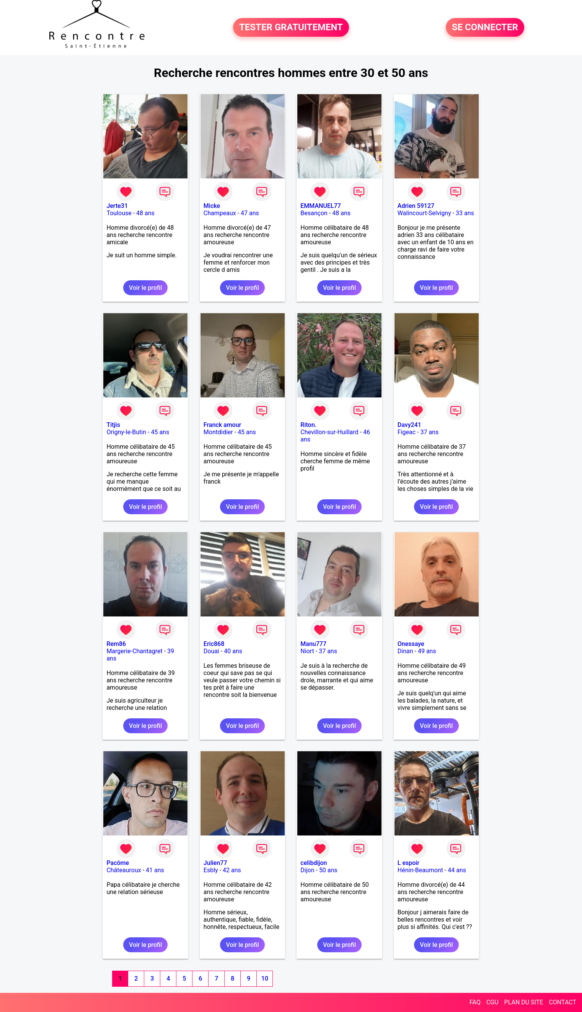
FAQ (475, 1002)
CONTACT (562, 1002)
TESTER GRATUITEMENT (291, 27)
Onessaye (411, 643)
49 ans (427, 651)
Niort (307, 651)
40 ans (233, 651)
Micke (212, 205)
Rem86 (116, 643)
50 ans (328, 870)
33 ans (465, 213)
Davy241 (409, 424)
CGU (492, 1002)
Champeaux (220, 213)
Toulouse (118, 213)
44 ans (457, 870)
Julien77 (215, 862)
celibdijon (313, 862)
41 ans (155, 870)
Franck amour (222, 424)
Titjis (113, 424)
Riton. (308, 424)
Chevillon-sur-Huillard (329, 432)
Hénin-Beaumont (420, 870)
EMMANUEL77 (320, 205)
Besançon (314, 213)
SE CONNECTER (485, 27)
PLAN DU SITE (523, 1002)
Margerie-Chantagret (134, 651)
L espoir (408, 862)
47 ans (250, 213)
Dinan (405, 651)
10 (264, 978)
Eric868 (214, 643)
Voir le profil (145, 287)
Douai (211, 651)
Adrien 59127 (416, 205)
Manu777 (313, 643)
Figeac (407, 432)
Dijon (307, 870)
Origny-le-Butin (126, 432)
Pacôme (117, 862)
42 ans (232, 870)
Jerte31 (117, 205)
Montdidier (218, 432)
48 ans (145, 213)
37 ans (429, 432)
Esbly (211, 870)
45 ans (160, 432)
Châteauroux (123, 870)
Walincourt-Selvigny (424, 213)
